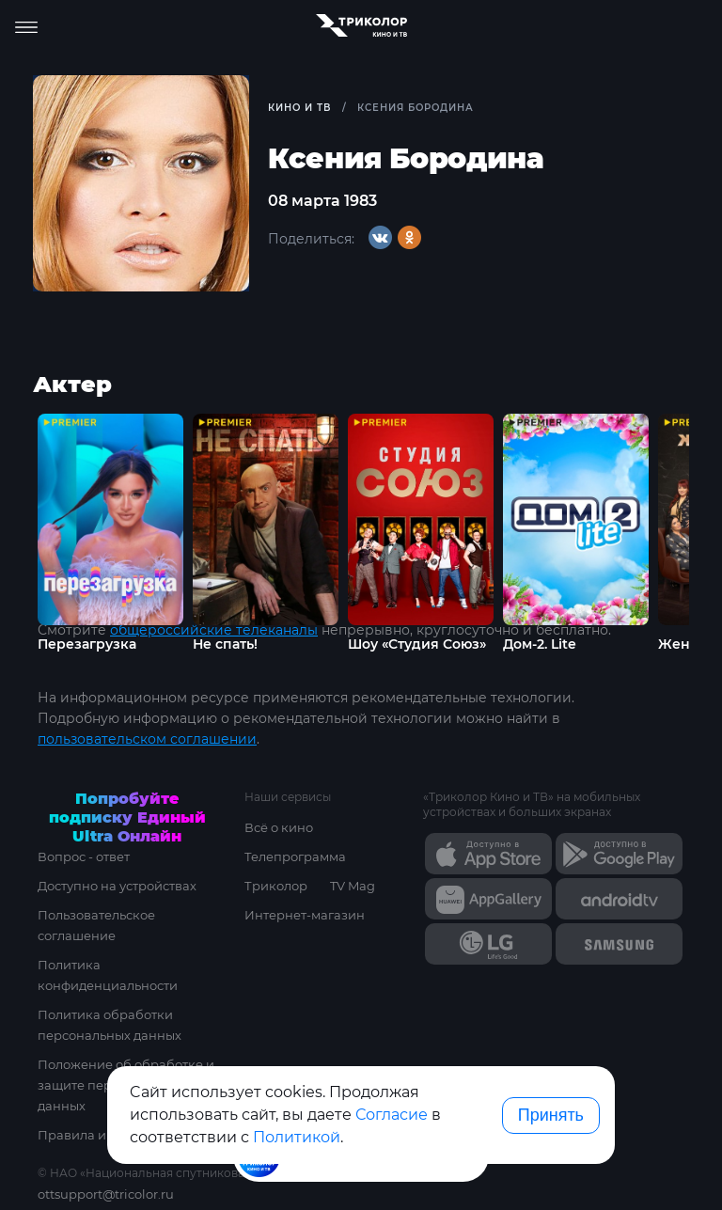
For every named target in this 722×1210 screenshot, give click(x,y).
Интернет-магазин (304, 914)
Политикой (296, 1137)
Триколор (275, 885)
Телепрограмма (295, 856)
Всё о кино (278, 827)
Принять (551, 1115)
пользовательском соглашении (147, 739)
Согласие (391, 1115)
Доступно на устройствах (117, 885)
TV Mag (352, 885)
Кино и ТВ (299, 108)
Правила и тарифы (98, 1134)
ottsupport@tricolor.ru (106, 1194)
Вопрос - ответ (84, 856)
